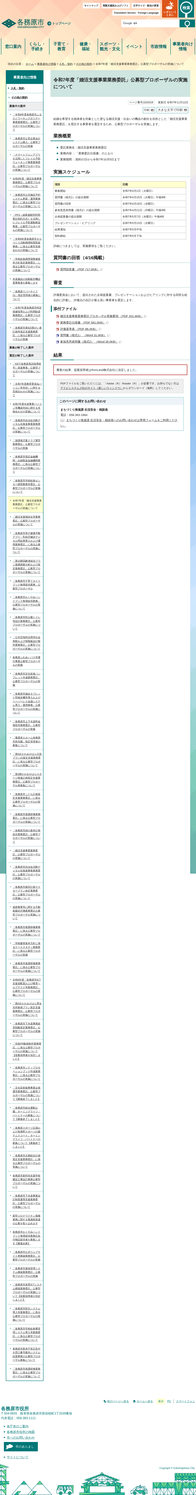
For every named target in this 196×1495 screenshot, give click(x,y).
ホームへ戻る (145, 1401)
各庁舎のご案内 (18, 1426)
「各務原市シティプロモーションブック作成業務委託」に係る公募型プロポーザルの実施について (26, 1073)
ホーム (30, 63)
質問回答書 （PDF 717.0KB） (81, 269)
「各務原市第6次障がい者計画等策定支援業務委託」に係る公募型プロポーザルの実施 (27, 333)
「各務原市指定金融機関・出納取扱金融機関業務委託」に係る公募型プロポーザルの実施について (26, 464)
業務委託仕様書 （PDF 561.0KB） (84, 322)
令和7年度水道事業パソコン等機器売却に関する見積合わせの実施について (27, 407)
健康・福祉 (86, 46)
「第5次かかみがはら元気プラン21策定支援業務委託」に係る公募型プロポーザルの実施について (27, 760)
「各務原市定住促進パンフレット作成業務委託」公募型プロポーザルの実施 (26, 679)
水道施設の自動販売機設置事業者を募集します (26, 281)
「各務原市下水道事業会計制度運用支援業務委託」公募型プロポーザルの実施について (26, 1201)
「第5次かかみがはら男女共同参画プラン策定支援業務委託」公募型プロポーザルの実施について (27, 1009)
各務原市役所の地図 (21, 1432)
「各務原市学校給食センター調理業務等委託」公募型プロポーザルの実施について (26, 486)
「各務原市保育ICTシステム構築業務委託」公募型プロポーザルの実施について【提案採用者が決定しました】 (27, 1292)
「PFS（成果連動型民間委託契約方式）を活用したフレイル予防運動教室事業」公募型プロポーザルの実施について (26, 222)
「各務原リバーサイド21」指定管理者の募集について (27, 295)
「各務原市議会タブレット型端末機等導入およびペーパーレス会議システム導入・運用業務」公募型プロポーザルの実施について (26, 703)
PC (169, 1401)
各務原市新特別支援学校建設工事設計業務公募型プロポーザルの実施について (26, 1181)
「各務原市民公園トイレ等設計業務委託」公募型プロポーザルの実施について (26, 623)
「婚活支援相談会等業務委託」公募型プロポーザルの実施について (26, 520)
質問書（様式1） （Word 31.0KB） (85, 335)
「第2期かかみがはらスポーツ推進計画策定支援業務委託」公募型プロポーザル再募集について (27, 780)
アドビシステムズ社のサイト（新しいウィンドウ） (91, 388)
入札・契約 (66, 63)
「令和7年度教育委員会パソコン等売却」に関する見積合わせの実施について (27, 389)
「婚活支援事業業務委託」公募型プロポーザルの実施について (26, 854)
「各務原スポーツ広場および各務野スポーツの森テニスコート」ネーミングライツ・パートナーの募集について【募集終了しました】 (26, 1137)
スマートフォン (185, 1401)
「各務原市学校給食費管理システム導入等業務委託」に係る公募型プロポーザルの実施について (26, 1334)
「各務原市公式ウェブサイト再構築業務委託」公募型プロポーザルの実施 (26, 1256)
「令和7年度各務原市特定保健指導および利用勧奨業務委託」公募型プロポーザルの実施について (27, 313)
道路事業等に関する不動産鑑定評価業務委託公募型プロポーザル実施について (26, 913)
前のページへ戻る (118, 1401)
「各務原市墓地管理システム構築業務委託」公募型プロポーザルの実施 (26, 1272)
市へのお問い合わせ (21, 1437)
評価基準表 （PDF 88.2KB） (80, 329)
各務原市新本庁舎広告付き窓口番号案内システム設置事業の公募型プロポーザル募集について (26, 1354)
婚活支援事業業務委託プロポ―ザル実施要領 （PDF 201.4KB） (103, 316)
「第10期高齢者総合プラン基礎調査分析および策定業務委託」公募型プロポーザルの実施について (27, 566)
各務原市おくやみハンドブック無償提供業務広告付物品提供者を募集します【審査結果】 (26, 1237)
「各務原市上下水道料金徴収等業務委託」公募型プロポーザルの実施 (26, 725)
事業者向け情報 (183, 46)
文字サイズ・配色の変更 (146, 5)
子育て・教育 (61, 46)
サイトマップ (91, 5)
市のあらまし (25, 1446)
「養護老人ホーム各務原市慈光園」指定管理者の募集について (26, 741)
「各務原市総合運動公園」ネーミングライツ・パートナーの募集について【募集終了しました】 (26, 1113)
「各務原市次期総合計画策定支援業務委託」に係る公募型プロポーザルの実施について (26, 1161)
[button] (170, 9)
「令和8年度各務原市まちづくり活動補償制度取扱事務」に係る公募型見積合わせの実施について (27, 244)
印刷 (146, 110)
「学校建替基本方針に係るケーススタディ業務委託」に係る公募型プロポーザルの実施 (26, 949)
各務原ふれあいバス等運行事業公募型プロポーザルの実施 (26, 661)
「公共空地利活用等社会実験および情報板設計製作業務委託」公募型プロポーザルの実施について (26, 643)
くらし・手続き (37, 46)
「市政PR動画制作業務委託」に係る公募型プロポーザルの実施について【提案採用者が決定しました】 (27, 1051)
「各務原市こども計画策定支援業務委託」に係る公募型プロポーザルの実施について (26, 800)
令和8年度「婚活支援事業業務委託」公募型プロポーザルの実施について (27, 182)
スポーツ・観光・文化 (110, 46)
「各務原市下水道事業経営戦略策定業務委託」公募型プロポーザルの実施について (26, 1029)
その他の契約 (84, 63)
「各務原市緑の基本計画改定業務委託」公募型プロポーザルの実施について (26, 836)
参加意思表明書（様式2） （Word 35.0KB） (90, 341)
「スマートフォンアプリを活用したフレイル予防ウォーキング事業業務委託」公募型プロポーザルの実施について (26, 162)
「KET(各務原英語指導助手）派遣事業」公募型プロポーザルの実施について (27, 369)
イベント (134, 46)
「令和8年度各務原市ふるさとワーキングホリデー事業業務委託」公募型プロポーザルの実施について (27, 122)
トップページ (61, 23)
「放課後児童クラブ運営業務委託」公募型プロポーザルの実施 (26, 444)
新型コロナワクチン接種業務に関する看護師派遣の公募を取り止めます (26, 1219)
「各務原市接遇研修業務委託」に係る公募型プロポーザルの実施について (26, 818)
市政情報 (158, 46)
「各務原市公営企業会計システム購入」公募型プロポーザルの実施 (26, 142)
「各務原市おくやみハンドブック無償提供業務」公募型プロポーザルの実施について (26, 603)
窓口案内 (13, 46)
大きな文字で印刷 (170, 109)
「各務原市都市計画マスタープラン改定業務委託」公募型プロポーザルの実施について (26, 893)
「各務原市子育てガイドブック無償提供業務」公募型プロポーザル (26, 584)
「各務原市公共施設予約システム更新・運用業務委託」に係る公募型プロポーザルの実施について (26, 200)
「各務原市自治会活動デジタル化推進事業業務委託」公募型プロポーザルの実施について (26, 426)
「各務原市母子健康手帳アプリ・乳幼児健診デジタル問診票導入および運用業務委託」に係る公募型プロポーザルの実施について (26, 543)
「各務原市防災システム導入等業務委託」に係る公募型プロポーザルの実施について (26, 1314)
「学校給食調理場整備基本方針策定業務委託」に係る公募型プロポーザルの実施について (26, 264)
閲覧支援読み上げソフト (115, 5)
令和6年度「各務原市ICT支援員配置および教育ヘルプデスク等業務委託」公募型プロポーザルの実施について (27, 987)
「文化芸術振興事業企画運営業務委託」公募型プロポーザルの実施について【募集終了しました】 (26, 1093)
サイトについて (18, 1457)
